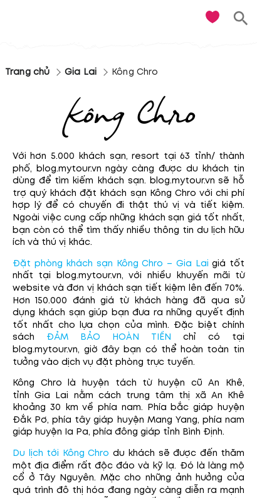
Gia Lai (81, 72)
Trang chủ (27, 72)
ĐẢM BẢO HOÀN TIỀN (102, 337)
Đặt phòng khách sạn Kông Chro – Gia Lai (111, 263)
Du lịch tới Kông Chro (61, 453)
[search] (241, 19)
